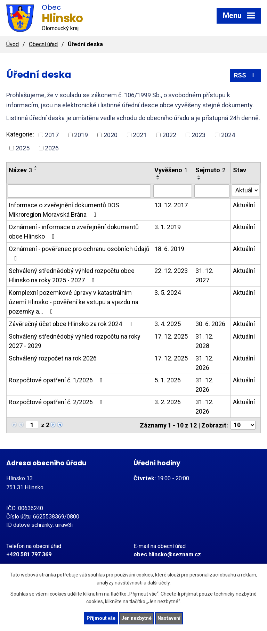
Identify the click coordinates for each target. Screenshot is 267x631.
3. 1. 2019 (167, 227)
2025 (23, 148)
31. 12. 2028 (204, 341)
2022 (169, 135)
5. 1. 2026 (167, 380)
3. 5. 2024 (167, 292)
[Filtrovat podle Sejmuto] (212, 191)
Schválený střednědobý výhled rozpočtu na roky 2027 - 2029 (74, 341)
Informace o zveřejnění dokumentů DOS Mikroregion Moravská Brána (64, 209)
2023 (198, 135)
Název (20, 170)
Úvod (12, 44)
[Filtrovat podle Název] (79, 191)
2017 (52, 135)
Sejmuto (210, 170)
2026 (52, 148)
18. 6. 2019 (169, 248)
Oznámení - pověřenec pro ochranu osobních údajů (79, 253)
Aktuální (244, 205)
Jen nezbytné (136, 618)
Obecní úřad (43, 44)
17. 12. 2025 (171, 336)
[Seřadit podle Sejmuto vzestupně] (199, 176)
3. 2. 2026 (167, 402)
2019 (81, 135)
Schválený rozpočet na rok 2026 (53, 358)
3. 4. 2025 (167, 323)
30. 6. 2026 (210, 323)
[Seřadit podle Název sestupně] (36, 169)
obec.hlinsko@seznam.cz (167, 554)
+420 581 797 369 (28, 554)
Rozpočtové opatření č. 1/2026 (57, 380)
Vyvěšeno (170, 170)
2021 (140, 135)
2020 (111, 135)
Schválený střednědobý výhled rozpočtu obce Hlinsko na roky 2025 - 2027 (72, 275)
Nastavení (168, 618)
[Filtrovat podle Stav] (245, 190)
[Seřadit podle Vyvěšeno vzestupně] (158, 176)
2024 (228, 135)
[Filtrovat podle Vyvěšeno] (172, 191)
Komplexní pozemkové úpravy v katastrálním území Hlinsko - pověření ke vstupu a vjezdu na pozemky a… (73, 302)
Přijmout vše (101, 618)
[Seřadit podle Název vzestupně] (36, 166)
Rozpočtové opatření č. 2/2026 (57, 402)
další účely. (159, 583)
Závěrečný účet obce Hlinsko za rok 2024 (72, 323)
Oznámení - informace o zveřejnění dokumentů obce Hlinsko (74, 231)
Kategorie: (20, 134)
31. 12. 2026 (204, 363)
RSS (245, 75)
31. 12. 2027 (204, 275)
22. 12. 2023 (171, 270)
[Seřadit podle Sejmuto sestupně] (199, 178)
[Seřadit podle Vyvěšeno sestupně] (158, 178)
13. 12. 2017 (171, 205)
